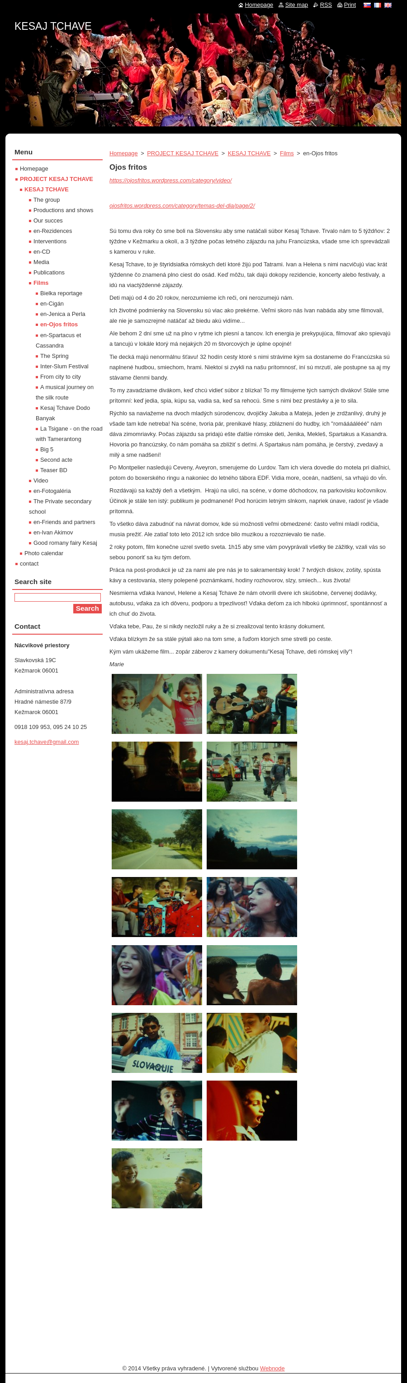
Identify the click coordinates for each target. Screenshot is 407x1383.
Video (40, 480)
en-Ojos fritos (59, 324)
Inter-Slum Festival (64, 366)
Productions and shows (63, 210)
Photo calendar (43, 553)
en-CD (41, 251)
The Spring (54, 356)
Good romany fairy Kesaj (65, 542)
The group (46, 199)
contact (29, 563)
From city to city (60, 376)
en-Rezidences (52, 230)
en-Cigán (52, 303)
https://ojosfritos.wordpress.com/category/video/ (170, 180)
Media (41, 262)
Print (350, 4)
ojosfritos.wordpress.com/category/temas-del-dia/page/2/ (182, 205)
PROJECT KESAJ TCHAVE (182, 153)
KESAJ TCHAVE (249, 153)
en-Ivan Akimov (53, 532)
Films (287, 153)
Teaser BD (53, 470)
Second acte (56, 459)
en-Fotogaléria (52, 490)
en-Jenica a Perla (62, 314)
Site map (296, 4)
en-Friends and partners (64, 522)
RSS (326, 4)
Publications (49, 272)
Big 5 (46, 449)
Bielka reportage (61, 293)
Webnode (272, 1368)
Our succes (48, 220)
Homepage (123, 153)
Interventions (49, 241)
